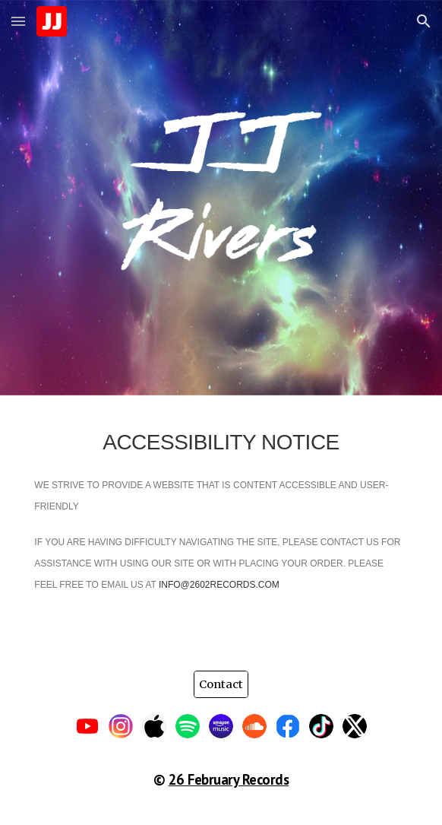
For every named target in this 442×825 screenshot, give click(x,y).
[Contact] (221, 684)
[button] (18, 21)
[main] (220, 524)
